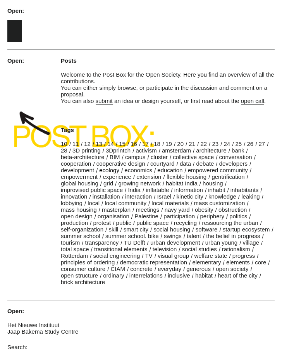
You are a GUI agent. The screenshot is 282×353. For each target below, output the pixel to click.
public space (152, 222)
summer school (80, 236)
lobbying (72, 203)
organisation (113, 216)
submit (104, 101)
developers (233, 163)
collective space (193, 157)
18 (157, 144)
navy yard (177, 209)
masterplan (116, 209)
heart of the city (238, 275)
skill (113, 229)
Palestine (146, 216)
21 (192, 144)
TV (149, 255)
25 (238, 144)
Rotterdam (74, 255)
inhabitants (244, 190)
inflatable (157, 190)
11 (75, 144)
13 (99, 144)
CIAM (117, 269)
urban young (221, 242)
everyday (169, 269)
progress (243, 255)
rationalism (236, 249)
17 (145, 144)
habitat (204, 275)
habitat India (182, 183)
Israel (164, 196)
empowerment (79, 176)
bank (238, 150)
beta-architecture (83, 157)
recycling (185, 222)
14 (110, 144)
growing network (139, 183)
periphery (212, 216)
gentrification (228, 176)
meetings (147, 209)
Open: (15, 10)
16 (134, 144)
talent (194, 236)
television (165, 249)
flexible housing (186, 176)
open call (252, 101)
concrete (141, 269)
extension (148, 176)
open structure (79, 275)
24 (227, 144)
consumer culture (83, 269)
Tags (67, 130)
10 (64, 144)
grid (108, 183)
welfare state (210, 255)
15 (122, 144)
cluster (159, 157)
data (185, 163)
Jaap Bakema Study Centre (42, 331)
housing (213, 183)
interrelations (146, 275)
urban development (175, 242)
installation (106, 196)
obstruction (232, 209)
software (207, 229)
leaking (250, 196)
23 (215, 144)
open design (77, 216)
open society (232, 269)
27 (262, 144)
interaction (138, 196)
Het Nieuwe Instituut (33, 325)
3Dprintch (118, 150)
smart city (136, 229)
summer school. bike (132, 236)
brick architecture (83, 282)
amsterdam (176, 150)
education (169, 170)
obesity (204, 209)
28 (64, 150)
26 (250, 144)
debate (205, 163)
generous (198, 269)
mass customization (219, 203)
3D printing (86, 150)
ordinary (113, 275)
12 (87, 144)
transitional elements (121, 249)
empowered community (218, 170)
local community (125, 203)
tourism (70, 242)
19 (168, 144)
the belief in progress (233, 236)
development (77, 170)
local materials (170, 203)
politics (238, 216)
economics (138, 170)
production (74, 222)
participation (179, 216)
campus (135, 157)
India (134, 190)
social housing (171, 229)
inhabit (216, 190)
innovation (74, 196)
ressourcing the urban (230, 222)
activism (146, 150)
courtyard (162, 163)
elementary (206, 262)
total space (75, 249)
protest (102, 222)
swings (173, 236)
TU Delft (134, 242)
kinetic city (190, 196)
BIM (115, 157)
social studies (199, 249)
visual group (173, 255)
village (250, 242)
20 (180, 144)
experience (117, 176)
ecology (109, 170)
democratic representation (153, 262)
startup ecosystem (246, 229)
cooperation (76, 163)
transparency (102, 242)
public (123, 222)
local (94, 203)
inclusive (179, 275)
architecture (211, 150)
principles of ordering (88, 262)
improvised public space (92, 190)
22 (203, 144)
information (188, 190)
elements (238, 262)
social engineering (116, 255)
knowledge (222, 196)
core (260, 262)
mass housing (79, 209)
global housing (79, 183)
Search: (17, 347)
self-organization (82, 229)
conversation (235, 157)
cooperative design (120, 163)
